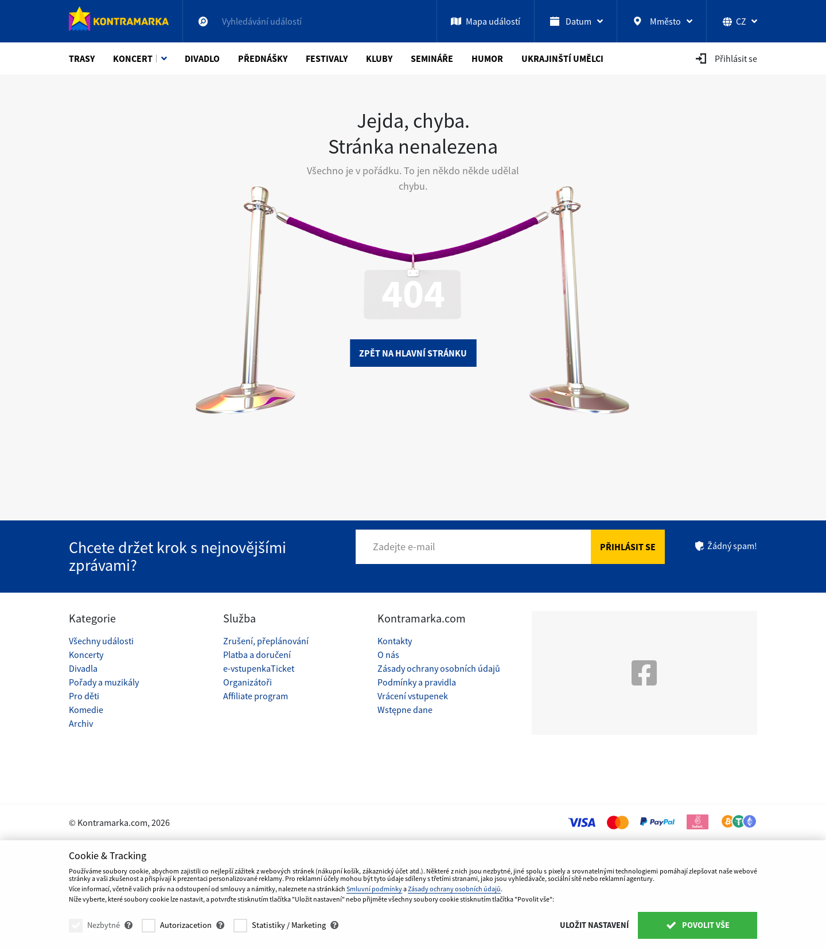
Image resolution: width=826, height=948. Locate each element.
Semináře (432, 58)
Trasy (82, 58)
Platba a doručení (257, 654)
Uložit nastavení (594, 925)
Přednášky (262, 58)
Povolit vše (697, 925)
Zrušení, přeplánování (266, 641)
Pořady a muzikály (104, 682)
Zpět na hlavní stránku (413, 353)
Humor (487, 58)
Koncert (133, 58)
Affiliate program (255, 696)
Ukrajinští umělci (562, 58)
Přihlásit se (628, 547)
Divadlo (202, 58)
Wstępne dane (405, 709)
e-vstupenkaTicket (258, 668)
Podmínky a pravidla (416, 682)
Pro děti (84, 696)
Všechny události (101, 641)
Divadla (83, 668)
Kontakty (394, 641)
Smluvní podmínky (374, 888)
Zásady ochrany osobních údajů (438, 668)
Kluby (379, 58)
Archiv (81, 723)
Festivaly (327, 58)
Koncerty (86, 654)
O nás (388, 654)
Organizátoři (247, 682)
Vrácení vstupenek (412, 696)
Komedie (86, 709)
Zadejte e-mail (404, 546)
